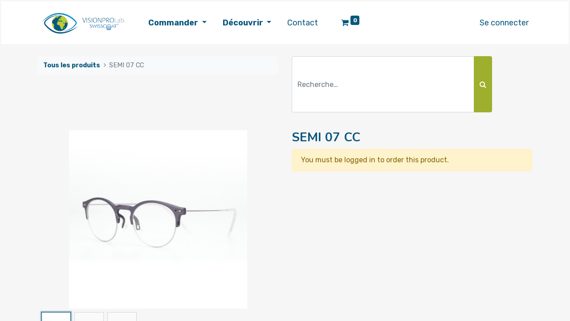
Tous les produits (71, 65)
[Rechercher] (483, 84)
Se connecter (504, 23)
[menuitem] (303, 23)
